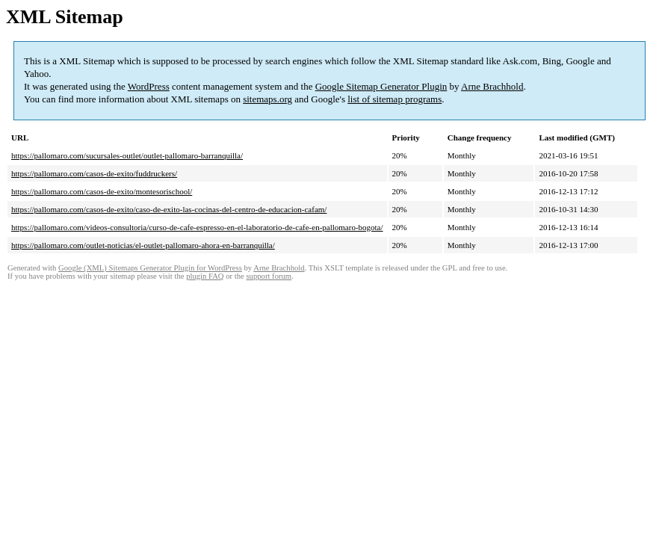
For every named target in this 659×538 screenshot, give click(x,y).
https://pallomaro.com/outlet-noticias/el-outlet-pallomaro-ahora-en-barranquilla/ (143, 245)
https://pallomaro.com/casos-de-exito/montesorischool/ (101, 191)
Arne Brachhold (492, 86)
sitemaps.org (267, 99)
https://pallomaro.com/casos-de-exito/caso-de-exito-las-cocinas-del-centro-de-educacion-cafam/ (169, 209)
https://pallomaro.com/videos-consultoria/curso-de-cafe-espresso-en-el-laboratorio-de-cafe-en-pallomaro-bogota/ (197, 227)
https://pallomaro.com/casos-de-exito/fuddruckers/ (94, 173)
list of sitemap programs (394, 99)
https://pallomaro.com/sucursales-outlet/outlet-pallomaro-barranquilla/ (127, 155)
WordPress (149, 86)
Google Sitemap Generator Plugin (381, 86)
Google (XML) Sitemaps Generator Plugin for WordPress (150, 268)
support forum (268, 276)
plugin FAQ (204, 276)
